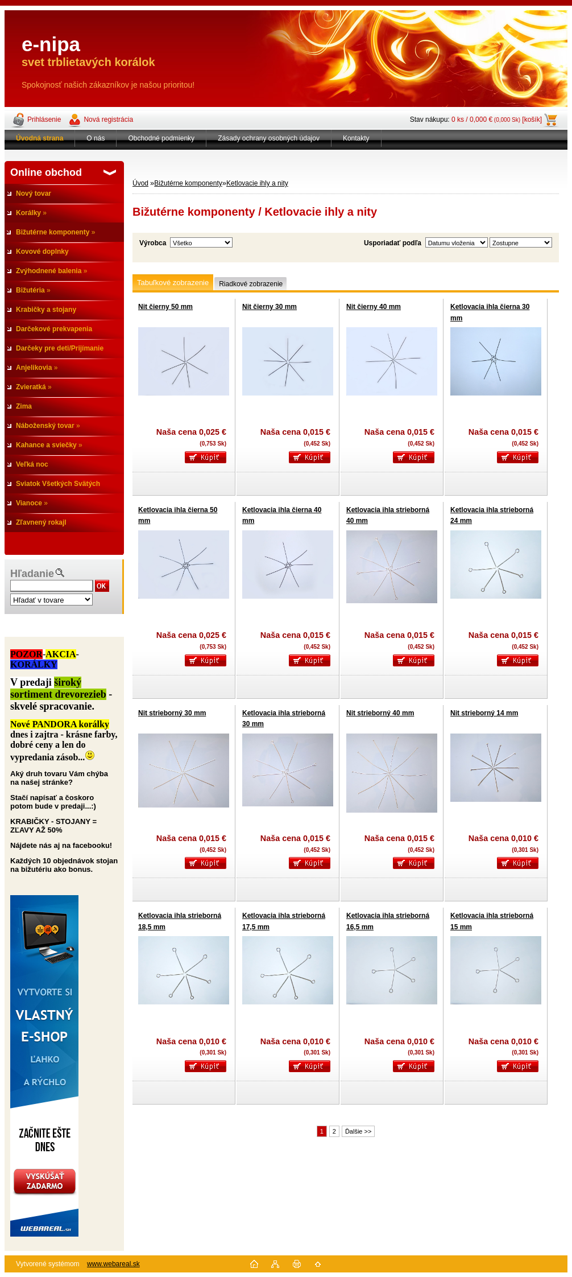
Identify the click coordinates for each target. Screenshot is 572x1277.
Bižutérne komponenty (188, 183)
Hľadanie (32, 573)
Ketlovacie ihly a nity (257, 183)
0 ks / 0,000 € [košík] (496, 119)
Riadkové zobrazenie (251, 284)
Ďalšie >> (358, 1131)
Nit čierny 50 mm (165, 307)
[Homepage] (40, 138)
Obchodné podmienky (161, 138)
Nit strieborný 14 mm (484, 713)
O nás (95, 138)
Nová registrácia (108, 119)
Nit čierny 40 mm (373, 307)
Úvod (140, 183)
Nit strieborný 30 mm (172, 713)
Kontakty (356, 138)
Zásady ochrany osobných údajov (269, 138)
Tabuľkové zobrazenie (173, 282)
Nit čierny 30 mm (269, 307)
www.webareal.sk (113, 1264)
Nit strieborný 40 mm (380, 713)
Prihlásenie (44, 119)
